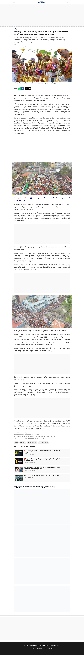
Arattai (48, 436)
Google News (52, 436)
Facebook (25, 436)
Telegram (41, 436)
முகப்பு (69, 2)
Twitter (29, 436)
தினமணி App (31, 438)
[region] (42, 15)
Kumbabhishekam (43, 442)
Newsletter (30, 433)
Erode (16, 442)
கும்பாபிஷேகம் (32, 442)
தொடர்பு (50, 648)
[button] (14, 2)
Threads (44, 436)
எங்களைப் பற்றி (41, 648)
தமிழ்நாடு (17, 29)
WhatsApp (37, 434)
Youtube (37, 436)
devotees (22, 442)
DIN (15, 45)
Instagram (33, 436)
